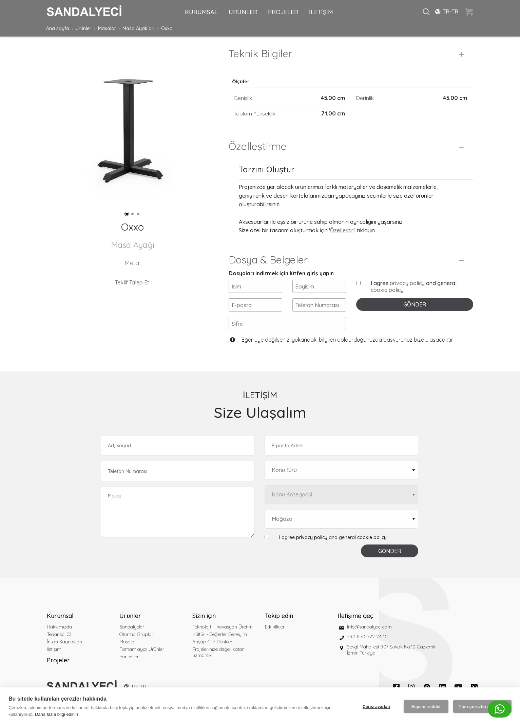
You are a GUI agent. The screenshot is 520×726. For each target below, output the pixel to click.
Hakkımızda (59, 627)
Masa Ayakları (138, 28)
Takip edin (279, 616)
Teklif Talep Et (132, 282)
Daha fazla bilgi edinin (56, 714)
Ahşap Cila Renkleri (212, 642)
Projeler (58, 660)
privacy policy (407, 283)
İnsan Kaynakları (64, 642)
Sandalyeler (131, 627)
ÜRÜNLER (243, 12)
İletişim (54, 649)
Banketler (129, 657)
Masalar (107, 28)
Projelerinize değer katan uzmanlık (218, 652)
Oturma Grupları (136, 634)
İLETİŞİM (321, 12)
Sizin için (204, 616)
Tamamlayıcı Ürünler (141, 649)
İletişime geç (355, 616)
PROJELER (283, 12)
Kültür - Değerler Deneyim (219, 634)
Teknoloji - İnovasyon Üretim (222, 627)
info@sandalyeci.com (369, 627)
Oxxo (167, 28)
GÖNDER (414, 304)
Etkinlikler (275, 627)
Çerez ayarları (376, 706)
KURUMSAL (201, 12)
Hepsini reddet (426, 706)
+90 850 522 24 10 (367, 637)
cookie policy (387, 289)
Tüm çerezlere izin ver (482, 706)
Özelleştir (341, 230)
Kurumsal (60, 616)
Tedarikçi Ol (59, 634)
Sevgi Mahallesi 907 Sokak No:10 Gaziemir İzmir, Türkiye (391, 650)
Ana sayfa (57, 28)
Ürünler (83, 28)
